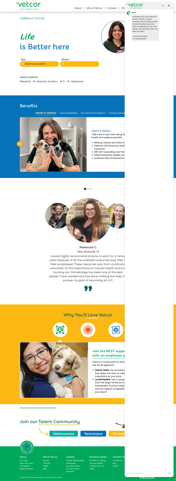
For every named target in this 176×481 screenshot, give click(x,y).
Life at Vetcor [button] (94, 8)
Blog (114, 463)
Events (115, 466)
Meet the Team (26, 463)
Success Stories (73, 466)
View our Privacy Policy (54, 477)
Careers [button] (112, 8)
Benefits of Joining (97, 460)
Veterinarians (63, 433)
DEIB (44, 469)
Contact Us (117, 460)
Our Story (24, 460)
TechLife (46, 463)
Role (23, 59)
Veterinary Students (40, 63)
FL (62, 81)
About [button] (78, 8)
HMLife (46, 466)
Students (120, 433)
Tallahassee (75, 81)
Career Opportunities (75, 460)
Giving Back (25, 466)
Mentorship (71, 463)
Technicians (93, 433)
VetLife (46, 460)
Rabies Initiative (26, 469)
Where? (65, 59)
